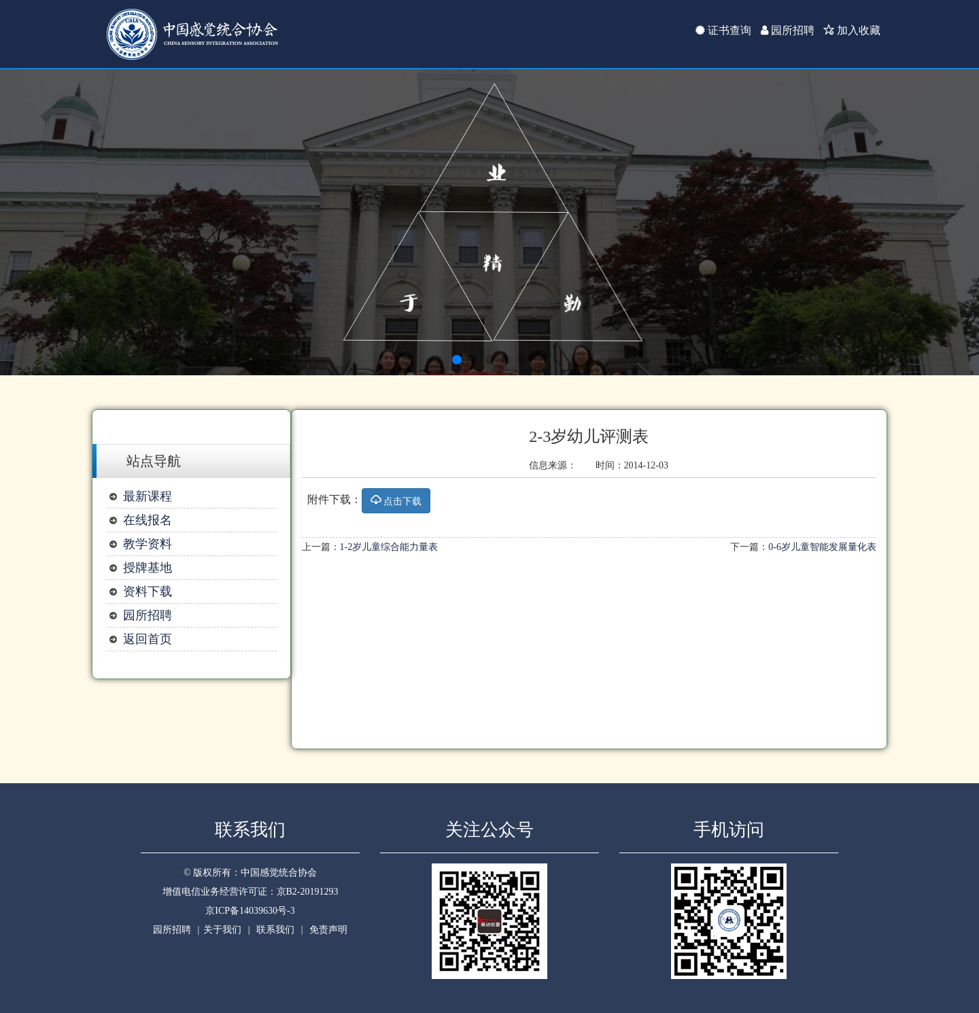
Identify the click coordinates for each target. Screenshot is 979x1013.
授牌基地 (147, 567)
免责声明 (328, 930)
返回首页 (147, 639)
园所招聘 (787, 30)
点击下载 (396, 500)
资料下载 (147, 591)
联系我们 (275, 930)
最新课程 (147, 496)
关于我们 (222, 930)
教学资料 (147, 544)
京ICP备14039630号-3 (249, 911)
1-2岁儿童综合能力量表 (389, 547)
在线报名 (147, 520)
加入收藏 (851, 30)
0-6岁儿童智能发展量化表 (822, 547)
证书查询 (723, 30)
